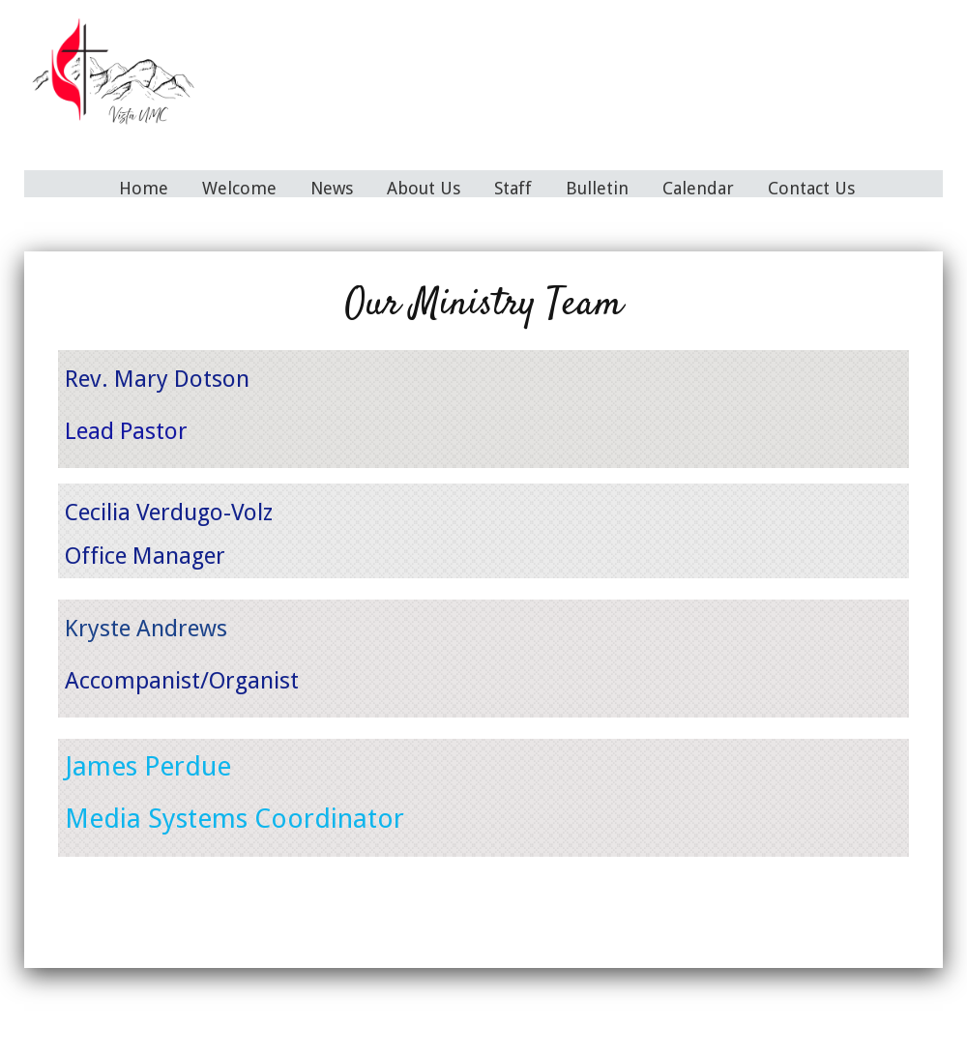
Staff (513, 188)
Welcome (239, 188)
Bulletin (597, 188)
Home (143, 188)
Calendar (698, 188)
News (331, 188)
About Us (423, 188)
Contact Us (811, 188)
